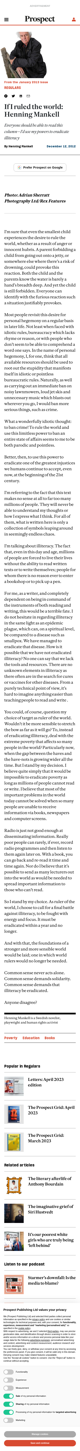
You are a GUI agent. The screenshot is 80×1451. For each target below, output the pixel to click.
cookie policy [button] (24, 1328)
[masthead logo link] (40, 19)
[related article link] (40, 1088)
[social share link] (28, 96)
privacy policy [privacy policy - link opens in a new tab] (38, 1319)
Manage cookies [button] (40, 1434)
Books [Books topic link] (50, 1038)
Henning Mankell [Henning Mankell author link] (21, 146)
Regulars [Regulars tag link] (12, 88)
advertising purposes (40, 1340)
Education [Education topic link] (31, 1038)
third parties (53, 1331)
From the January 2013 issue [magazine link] (26, 82)
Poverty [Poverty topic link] (10, 1038)
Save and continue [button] (40, 1443)
